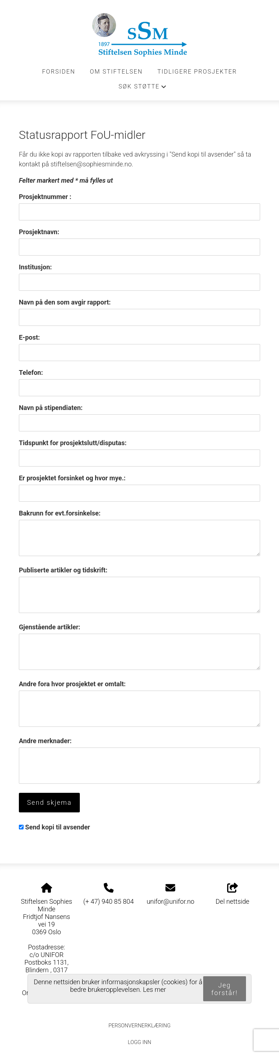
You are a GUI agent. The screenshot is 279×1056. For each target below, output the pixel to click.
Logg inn (139, 1042)
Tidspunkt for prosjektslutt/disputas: (73, 443)
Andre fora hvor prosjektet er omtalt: (72, 684)
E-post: (29, 337)
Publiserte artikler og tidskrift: (63, 570)
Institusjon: (35, 267)
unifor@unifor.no (170, 901)
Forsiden (58, 71)
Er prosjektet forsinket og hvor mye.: (72, 478)
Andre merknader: (45, 741)
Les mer (154, 989)
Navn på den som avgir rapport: (65, 302)
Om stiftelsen (116, 71)
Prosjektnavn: (39, 232)
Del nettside (232, 894)
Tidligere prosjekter (197, 71)
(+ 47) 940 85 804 (108, 901)
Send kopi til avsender (57, 827)
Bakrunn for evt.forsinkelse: (59, 513)
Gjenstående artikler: (49, 627)
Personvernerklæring (139, 1026)
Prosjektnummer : (45, 196)
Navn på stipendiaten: (51, 407)
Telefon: (31, 372)
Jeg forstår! (225, 989)
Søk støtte (143, 88)
